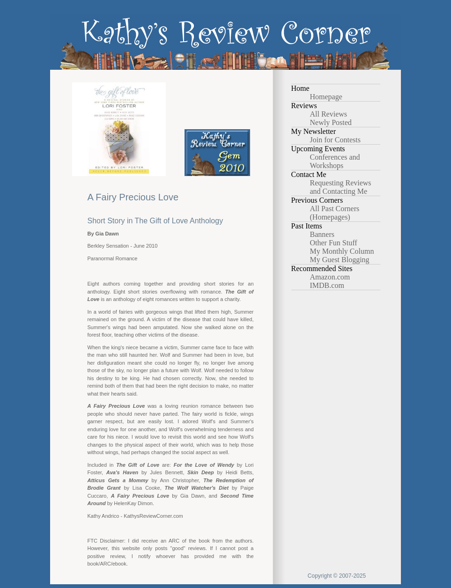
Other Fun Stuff (333, 243)
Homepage (326, 97)
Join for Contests (335, 140)
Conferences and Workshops (335, 161)
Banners (322, 234)
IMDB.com (327, 285)
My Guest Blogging (340, 260)
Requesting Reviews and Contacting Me (340, 187)
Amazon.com (330, 277)
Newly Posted (331, 122)
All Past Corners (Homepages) (335, 213)
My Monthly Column (342, 251)
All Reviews (328, 114)
